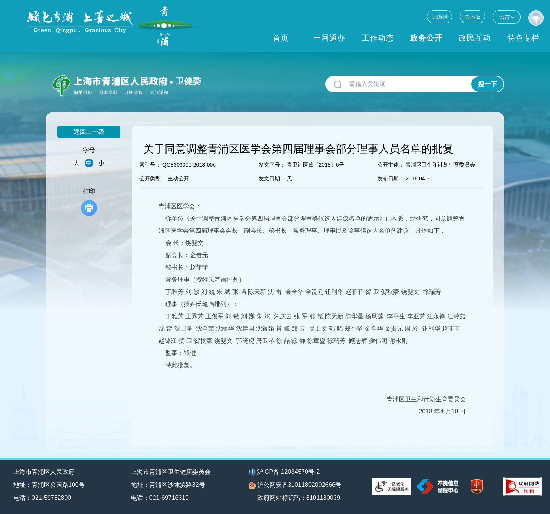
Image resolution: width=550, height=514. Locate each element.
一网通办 (329, 38)
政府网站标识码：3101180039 (298, 498)
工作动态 (378, 38)
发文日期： (272, 178)
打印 (89, 202)
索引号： (150, 165)
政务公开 (426, 38)
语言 (506, 17)
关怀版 (472, 17)
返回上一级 (89, 131)
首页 (281, 38)
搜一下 (487, 84)
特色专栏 (523, 38)
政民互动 (475, 38)
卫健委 (188, 81)
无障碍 (440, 17)
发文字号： (272, 165)
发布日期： (390, 178)
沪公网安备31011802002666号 (295, 485)
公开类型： (152, 178)
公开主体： (390, 165)
